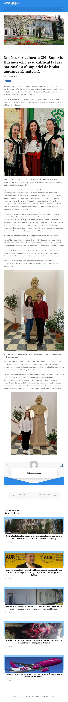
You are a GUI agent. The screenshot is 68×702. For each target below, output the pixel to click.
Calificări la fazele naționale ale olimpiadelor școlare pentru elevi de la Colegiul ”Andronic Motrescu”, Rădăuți (34, 531)
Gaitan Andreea (11, 513)
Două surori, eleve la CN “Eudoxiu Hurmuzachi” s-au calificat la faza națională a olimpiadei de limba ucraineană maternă (33, 64)
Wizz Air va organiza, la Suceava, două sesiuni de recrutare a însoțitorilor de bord (34, 669)
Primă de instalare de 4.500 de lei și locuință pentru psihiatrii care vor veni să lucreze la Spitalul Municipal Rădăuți (34, 601)
